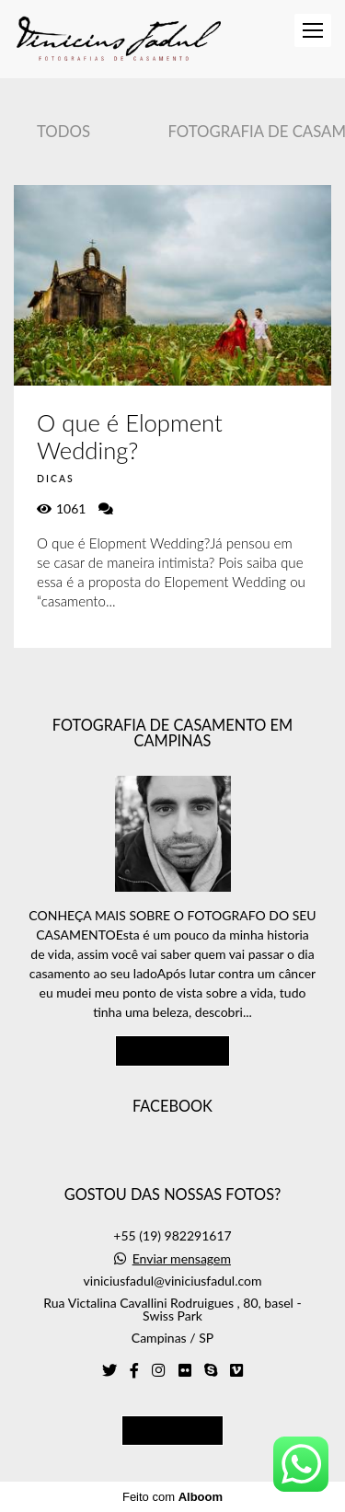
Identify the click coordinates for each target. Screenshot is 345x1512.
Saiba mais (173, 1050)
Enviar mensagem (181, 1258)
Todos (63, 131)
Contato (172, 1430)
